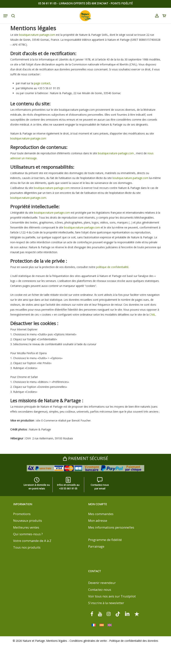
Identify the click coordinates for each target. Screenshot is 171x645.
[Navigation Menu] (5, 16)
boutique (39, 188)
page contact (42, 83)
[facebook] (91, 614)
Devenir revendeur (102, 583)
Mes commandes (100, 514)
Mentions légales (56, 641)
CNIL (152, 314)
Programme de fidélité (105, 540)
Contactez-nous (99, 589)
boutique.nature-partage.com (37, 35)
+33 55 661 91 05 (68, 488)
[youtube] (100, 614)
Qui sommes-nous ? (28, 534)
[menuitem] (94, 625)
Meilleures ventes (26, 527)
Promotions (22, 514)
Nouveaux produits (27, 520)
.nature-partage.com (57, 188)
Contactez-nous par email (100, 484)
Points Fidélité (122, 3)
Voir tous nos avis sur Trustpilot (112, 596)
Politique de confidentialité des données (133, 641)
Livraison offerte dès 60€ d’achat (83, 3)
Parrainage (96, 546)
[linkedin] (127, 614)
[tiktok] (117, 614)
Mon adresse (97, 520)
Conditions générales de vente (88, 641)
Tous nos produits (26, 547)
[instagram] (109, 614)
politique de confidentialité (112, 267)
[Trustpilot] (136, 614)
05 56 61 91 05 (47, 3)
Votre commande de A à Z (32, 540)
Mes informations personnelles (111, 527)
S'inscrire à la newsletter (106, 603)
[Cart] (163, 15)
